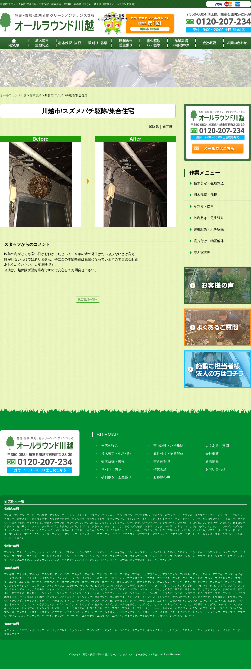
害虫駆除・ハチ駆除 (209, 229)
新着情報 (210, 461)
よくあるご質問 (215, 445)
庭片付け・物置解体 (209, 241)
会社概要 (210, 453)
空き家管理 (202, 252)
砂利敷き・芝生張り (209, 218)
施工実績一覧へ (88, 299)
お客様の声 (160, 477)
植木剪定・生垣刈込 (209, 183)
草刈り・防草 (204, 206)
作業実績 (158, 469)
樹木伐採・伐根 (205, 195)
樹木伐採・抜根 (111, 461)
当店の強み (108, 445)
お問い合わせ (214, 469)
